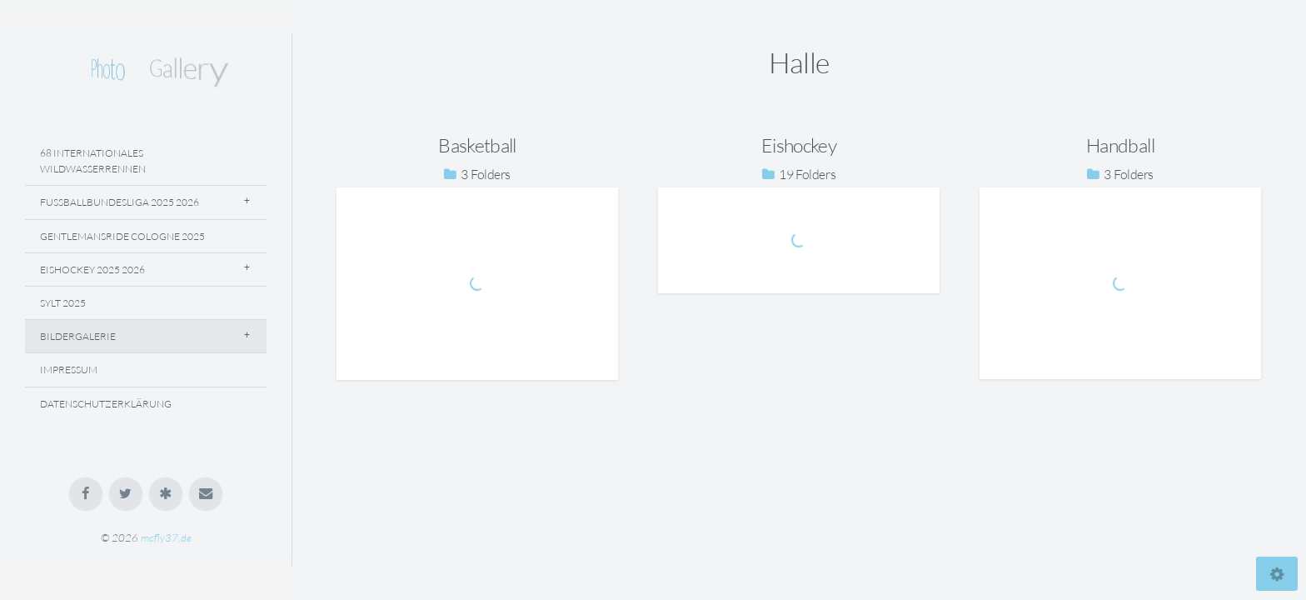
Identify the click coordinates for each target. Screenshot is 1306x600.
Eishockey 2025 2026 (92, 269)
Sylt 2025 (63, 303)
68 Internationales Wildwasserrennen (93, 161)
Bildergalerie (78, 336)
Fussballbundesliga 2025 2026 (119, 202)
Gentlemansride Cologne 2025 (122, 236)
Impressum (68, 369)
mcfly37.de (166, 537)
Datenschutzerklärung (106, 404)
